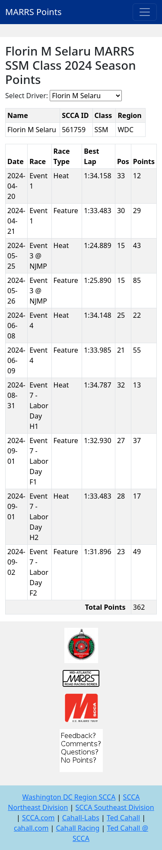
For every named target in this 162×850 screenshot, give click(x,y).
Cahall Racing (77, 828)
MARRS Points (33, 12)
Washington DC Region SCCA (68, 797)
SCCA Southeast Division (115, 807)
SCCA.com (38, 817)
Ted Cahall (123, 817)
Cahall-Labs (80, 817)
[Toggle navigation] (145, 12)
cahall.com (31, 828)
